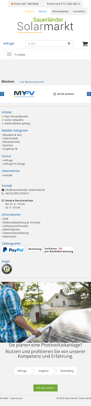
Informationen (60, 11)
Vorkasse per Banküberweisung (58, 250)
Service (43, 11)
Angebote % (10, 149)
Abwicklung (67, 371)
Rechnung (34, 249)
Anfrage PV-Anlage (13, 164)
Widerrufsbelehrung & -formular (22, 222)
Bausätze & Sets (12, 135)
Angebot (44, 371)
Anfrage (7, 160)
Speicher (8, 145)
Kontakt (7, 175)
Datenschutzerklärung (15, 233)
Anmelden (79, 11)
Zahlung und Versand (15, 226)
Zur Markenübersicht (32, 81)
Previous (2, 94)
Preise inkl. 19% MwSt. (25, 4)
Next (89, 94)
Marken (29, 11)
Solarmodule (10, 138)
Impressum (9, 236)
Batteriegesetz (11, 229)
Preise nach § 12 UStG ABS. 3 (62, 4)
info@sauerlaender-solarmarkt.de (25, 190)
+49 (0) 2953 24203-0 (17, 193)
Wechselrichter (11, 142)
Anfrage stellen (45, 388)
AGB (5, 219)
